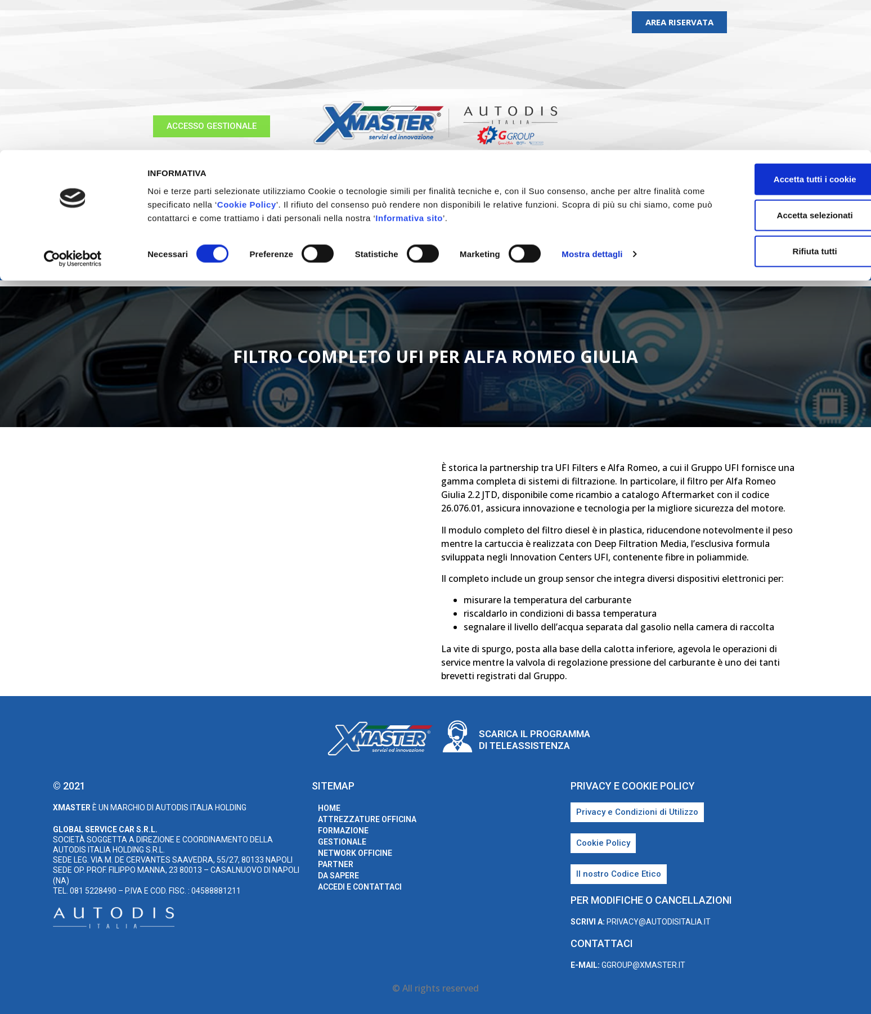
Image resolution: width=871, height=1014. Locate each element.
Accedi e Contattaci (691, 263)
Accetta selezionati (777, 65)
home (146, 263)
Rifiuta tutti (777, 101)
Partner (550, 263)
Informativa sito (507, 68)
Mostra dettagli (592, 104)
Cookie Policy (300, 54)
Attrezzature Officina (228, 263)
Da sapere (607, 263)
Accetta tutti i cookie (777, 29)
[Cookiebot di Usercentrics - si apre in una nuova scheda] (73, 109)
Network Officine (475, 263)
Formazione (324, 263)
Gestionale (393, 263)
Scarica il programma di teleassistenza (534, 739)
